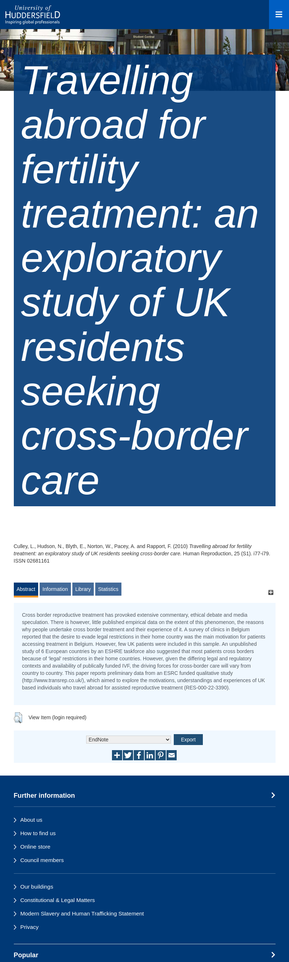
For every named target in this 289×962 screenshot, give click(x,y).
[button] (18, 717)
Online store (35, 847)
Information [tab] (55, 589)
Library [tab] (83, 589)
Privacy (29, 927)
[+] (271, 592)
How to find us (38, 833)
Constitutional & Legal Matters (57, 900)
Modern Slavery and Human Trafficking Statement (82, 913)
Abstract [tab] (26, 589)
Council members (42, 860)
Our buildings (36, 886)
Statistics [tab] (108, 589)
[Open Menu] (279, 14)
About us (31, 820)
